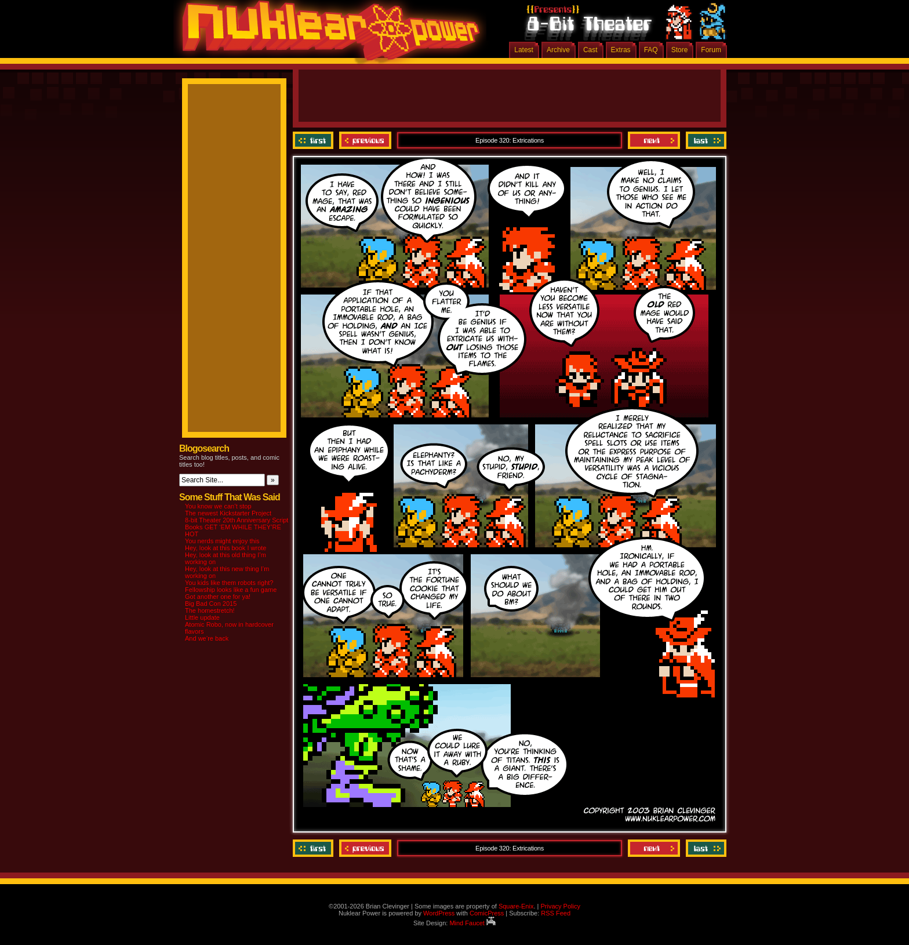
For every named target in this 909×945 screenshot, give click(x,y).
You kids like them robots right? (229, 582)
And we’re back (206, 638)
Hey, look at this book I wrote (225, 547)
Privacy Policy (560, 906)
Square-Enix (516, 906)
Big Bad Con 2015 (211, 603)
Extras (621, 50)
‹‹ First (314, 140)
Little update (202, 617)
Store (679, 50)
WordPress (438, 913)
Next (654, 140)
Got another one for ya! (217, 596)
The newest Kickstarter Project (228, 513)
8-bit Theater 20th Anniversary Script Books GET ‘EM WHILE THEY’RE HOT (236, 527)
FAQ (651, 50)
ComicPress (487, 913)
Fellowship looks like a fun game (231, 589)
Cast (590, 50)
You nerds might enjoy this (222, 540)
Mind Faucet (472, 922)
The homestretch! (210, 610)
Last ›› (704, 140)
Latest (523, 50)
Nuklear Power (327, 35)
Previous (365, 140)
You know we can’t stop (218, 506)
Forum (711, 50)
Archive (558, 50)
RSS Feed (555, 913)
